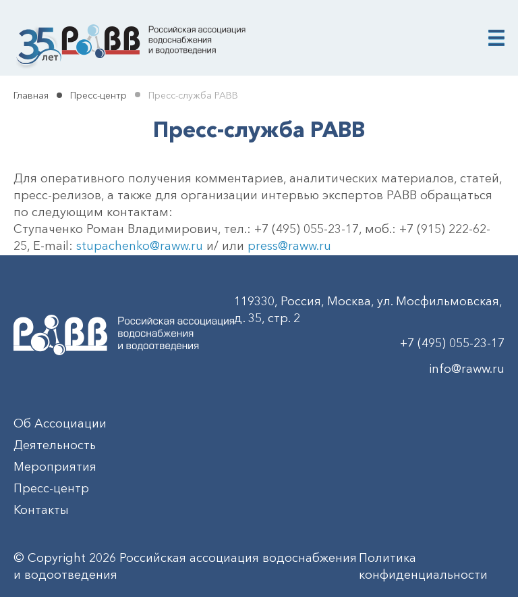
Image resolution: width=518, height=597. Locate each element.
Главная (31, 95)
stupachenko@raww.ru (139, 245)
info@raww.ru (467, 368)
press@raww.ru (289, 245)
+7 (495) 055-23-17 (452, 343)
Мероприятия (54, 466)
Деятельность (54, 445)
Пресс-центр (98, 95)
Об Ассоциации (60, 423)
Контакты (41, 509)
